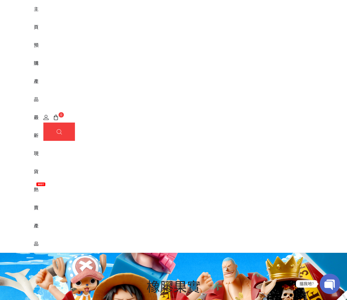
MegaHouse (102, 231)
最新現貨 (181, 17)
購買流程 (185, 223)
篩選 (331, 153)
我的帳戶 (185, 207)
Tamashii (98, 207)
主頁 (136, 17)
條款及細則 (303, 289)
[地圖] (72, 219)
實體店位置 (186, 231)
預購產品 (156, 17)
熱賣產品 (206, 15)
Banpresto (100, 223)
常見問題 (185, 215)
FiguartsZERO (103, 215)
